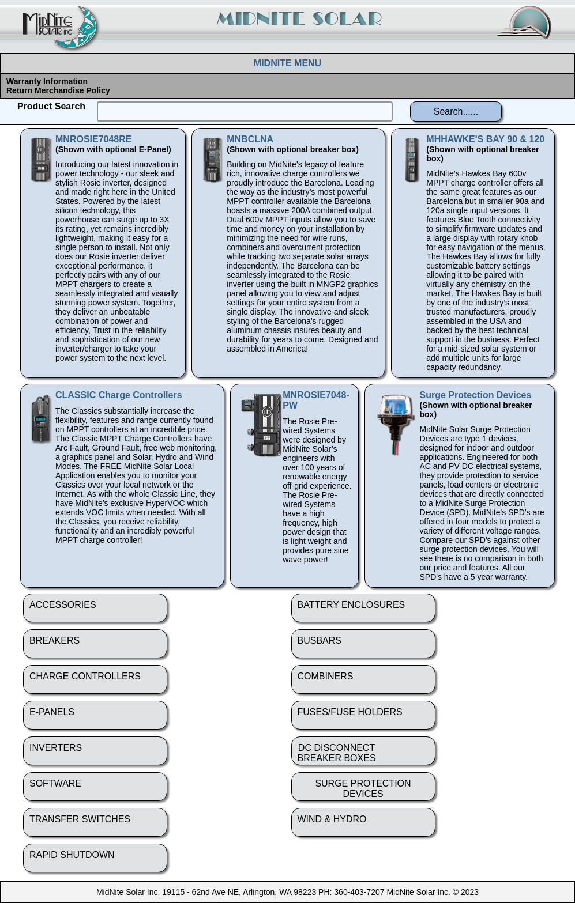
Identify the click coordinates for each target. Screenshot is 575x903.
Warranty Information (47, 81)
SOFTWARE (55, 783)
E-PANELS (51, 712)
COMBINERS (326, 676)
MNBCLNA (250, 139)
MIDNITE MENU (287, 63)
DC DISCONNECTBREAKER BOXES (337, 753)
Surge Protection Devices (476, 395)
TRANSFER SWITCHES (79, 819)
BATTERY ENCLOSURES (351, 605)
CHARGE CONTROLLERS (85, 676)
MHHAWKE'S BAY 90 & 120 (485, 139)
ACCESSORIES (62, 605)
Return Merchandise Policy (58, 90)
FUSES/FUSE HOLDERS (350, 712)
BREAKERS (54, 640)
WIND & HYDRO (332, 819)
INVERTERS (55, 748)
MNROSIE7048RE (93, 139)
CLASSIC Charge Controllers (118, 395)
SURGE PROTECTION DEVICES (363, 789)
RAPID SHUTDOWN (72, 855)
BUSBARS (319, 640)
